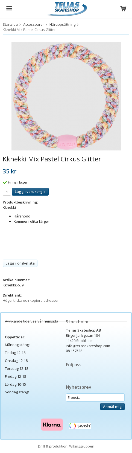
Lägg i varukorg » (30, 191)
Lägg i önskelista (20, 263)
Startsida (10, 24)
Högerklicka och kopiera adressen (31, 300)
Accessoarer (33, 24)
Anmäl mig (112, 406)
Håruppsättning (62, 24)
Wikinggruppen (81, 446)
